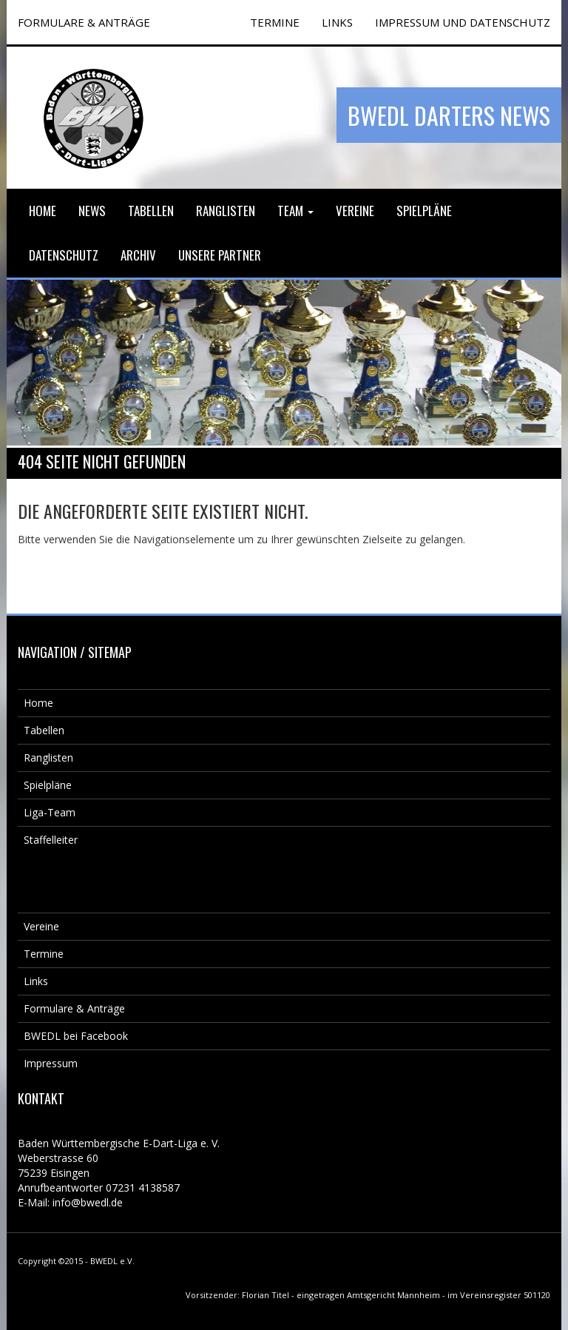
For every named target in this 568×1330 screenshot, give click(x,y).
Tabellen (151, 210)
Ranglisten (225, 210)
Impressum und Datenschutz (462, 22)
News (92, 210)
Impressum (51, 1063)
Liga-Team (49, 812)
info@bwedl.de (88, 1202)
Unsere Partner (219, 255)
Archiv (138, 255)
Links (337, 22)
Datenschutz (63, 255)
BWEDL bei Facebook (76, 1036)
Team (295, 210)
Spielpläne (424, 210)
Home (42, 210)
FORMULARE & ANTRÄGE (84, 22)
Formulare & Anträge (74, 1008)
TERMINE (275, 22)
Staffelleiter (51, 840)
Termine (44, 954)
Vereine (355, 210)
